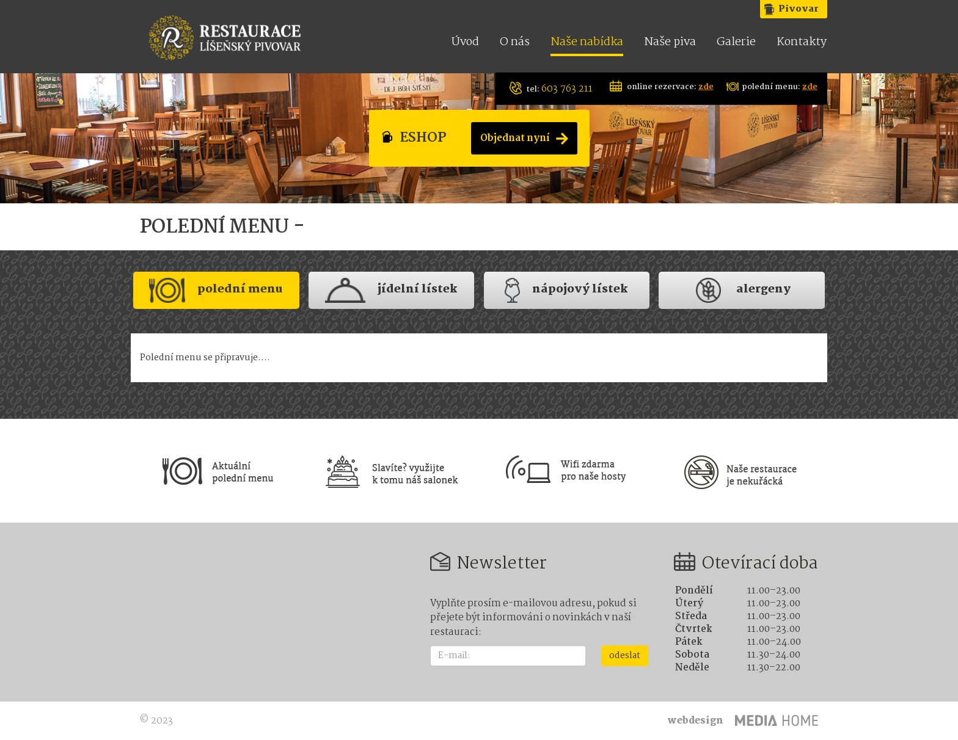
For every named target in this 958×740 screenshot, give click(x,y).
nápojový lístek (566, 290)
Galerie (736, 43)
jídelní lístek (391, 290)
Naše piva (670, 43)
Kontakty (802, 43)
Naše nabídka (586, 43)
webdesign (695, 720)
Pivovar (798, 9)
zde (706, 86)
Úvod (465, 43)
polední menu (216, 290)
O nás (515, 43)
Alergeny (742, 290)
